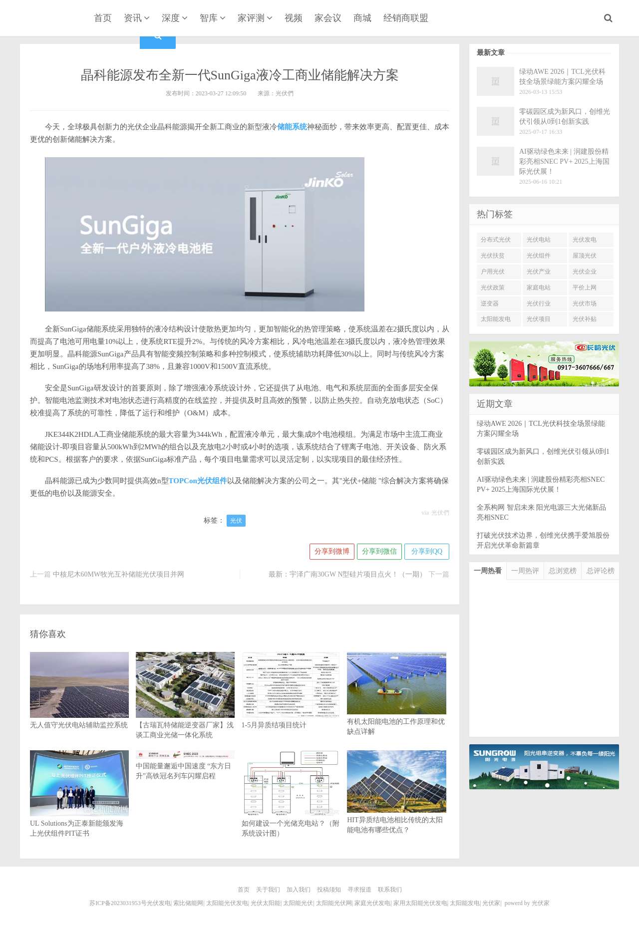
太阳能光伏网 (334, 903)
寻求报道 (359, 889)
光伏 (236, 520)
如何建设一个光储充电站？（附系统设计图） (291, 808)
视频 (294, 18)
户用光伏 (493, 271)
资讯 (133, 18)
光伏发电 (585, 239)
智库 (209, 18)
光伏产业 (539, 271)
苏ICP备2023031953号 (118, 903)
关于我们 (268, 889)
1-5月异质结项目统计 (291, 705)
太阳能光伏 (298, 903)
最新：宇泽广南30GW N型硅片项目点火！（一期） (348, 574)
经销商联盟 (405, 18)
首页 (103, 18)
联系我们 (390, 889)
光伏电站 (539, 239)
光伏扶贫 (493, 255)
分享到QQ (426, 551)
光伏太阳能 (266, 903)
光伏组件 (539, 255)
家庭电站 (539, 287)
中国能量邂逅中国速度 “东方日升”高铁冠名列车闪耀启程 (185, 765)
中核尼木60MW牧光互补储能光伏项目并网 (119, 574)
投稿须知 (329, 889)
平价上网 (585, 287)
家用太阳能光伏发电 (420, 903)
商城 (362, 18)
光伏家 (49, 19)
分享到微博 (332, 551)
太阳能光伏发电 (227, 903)
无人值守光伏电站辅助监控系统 (79, 705)
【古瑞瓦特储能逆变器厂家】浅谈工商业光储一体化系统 (185, 710)
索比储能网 (188, 903)
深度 (171, 18)
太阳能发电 (496, 318)
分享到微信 (379, 551)
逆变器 (490, 303)
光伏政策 (493, 287)
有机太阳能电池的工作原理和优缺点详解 (396, 707)
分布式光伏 (496, 239)
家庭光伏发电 (372, 903)
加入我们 (299, 889)
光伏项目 (539, 318)
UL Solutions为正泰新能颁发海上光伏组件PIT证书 (79, 808)
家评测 (251, 18)
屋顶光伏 (585, 255)
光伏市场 (585, 303)
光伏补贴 (585, 318)
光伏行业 (539, 303)
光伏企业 (585, 271)
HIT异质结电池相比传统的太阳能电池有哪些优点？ (396, 806)
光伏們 (440, 512)
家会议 (328, 18)
